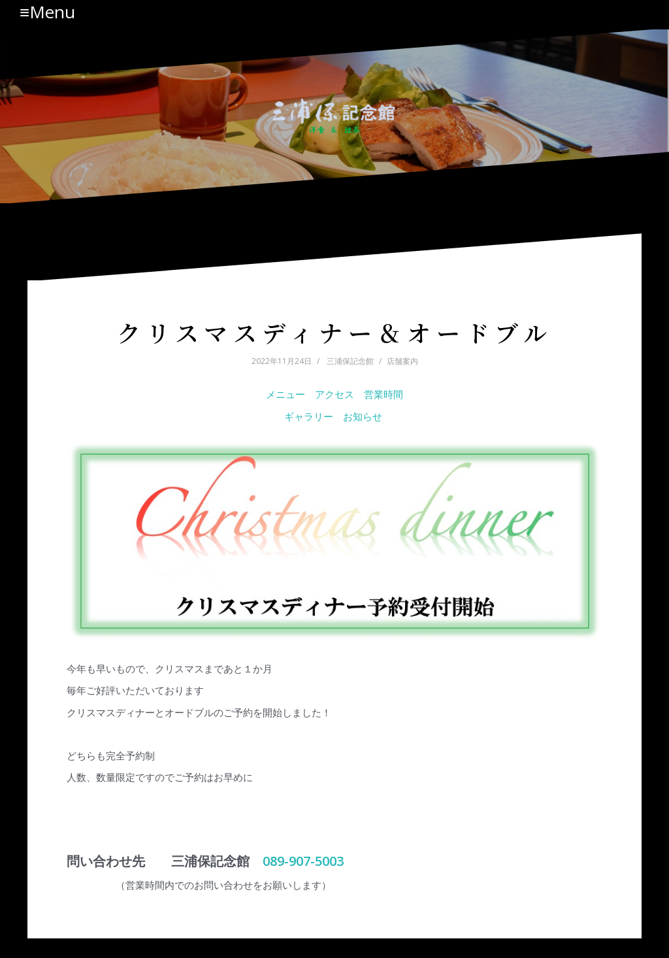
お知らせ (364, 416)
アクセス (334, 394)
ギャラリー (308, 416)
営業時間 (383, 394)
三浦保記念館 (350, 361)
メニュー (285, 394)
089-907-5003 (303, 861)
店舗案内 (402, 361)
